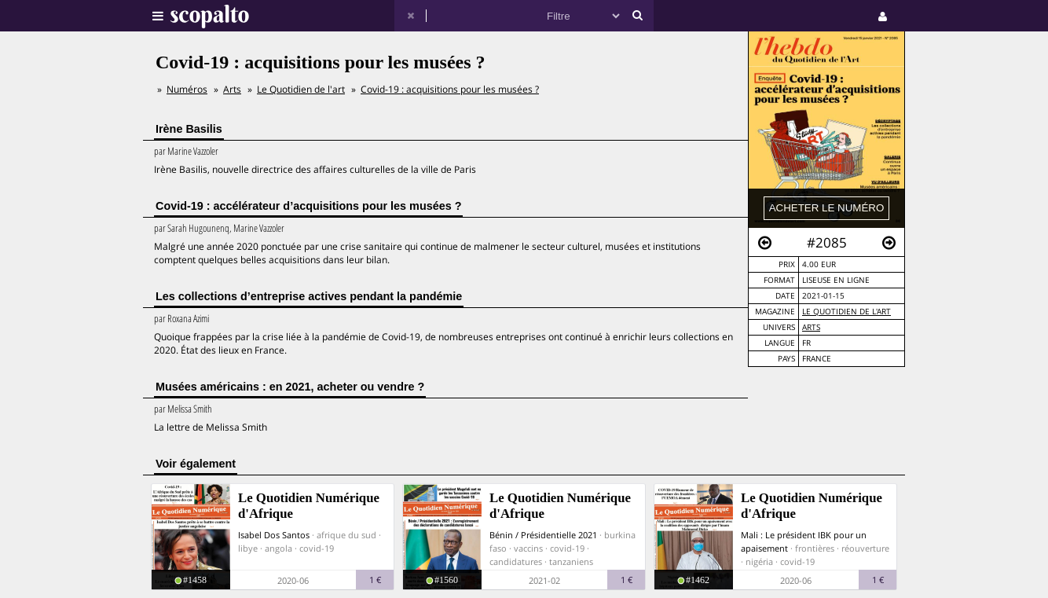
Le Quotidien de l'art (846, 311)
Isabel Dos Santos (274, 535)
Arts (811, 327)
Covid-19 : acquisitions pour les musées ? (450, 89)
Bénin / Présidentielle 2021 (543, 535)
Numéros (187, 89)
